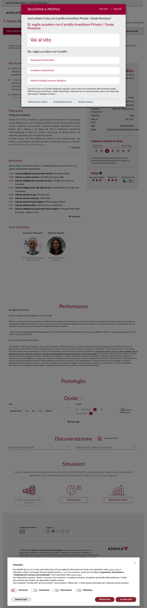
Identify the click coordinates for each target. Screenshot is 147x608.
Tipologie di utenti (37, 102)
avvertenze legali (62, 102)
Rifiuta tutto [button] (104, 599)
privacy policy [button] (114, 569)
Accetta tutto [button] (126, 599)
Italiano (103, 9)
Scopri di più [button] (21, 599)
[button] (135, 563)
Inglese (117, 9)
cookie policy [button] (76, 575)
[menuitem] (73, 40)
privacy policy (85, 102)
